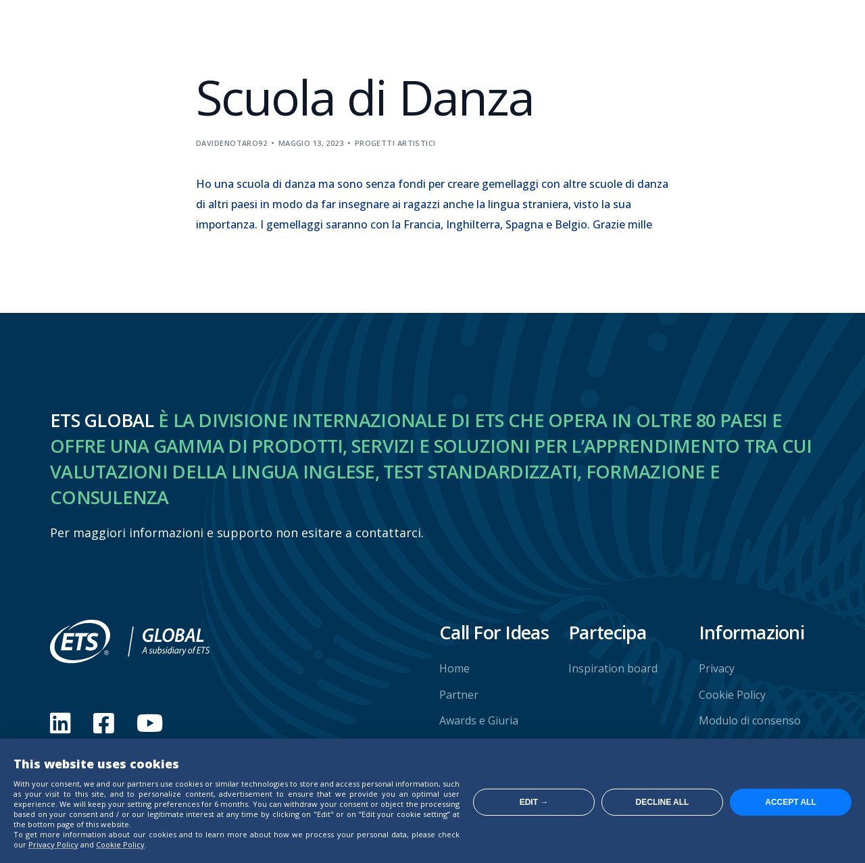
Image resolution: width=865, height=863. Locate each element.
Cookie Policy (120, 844)
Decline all (662, 802)
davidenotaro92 (231, 143)
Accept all (790, 802)
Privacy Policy (53, 844)
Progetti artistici (395, 143)
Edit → (534, 802)
